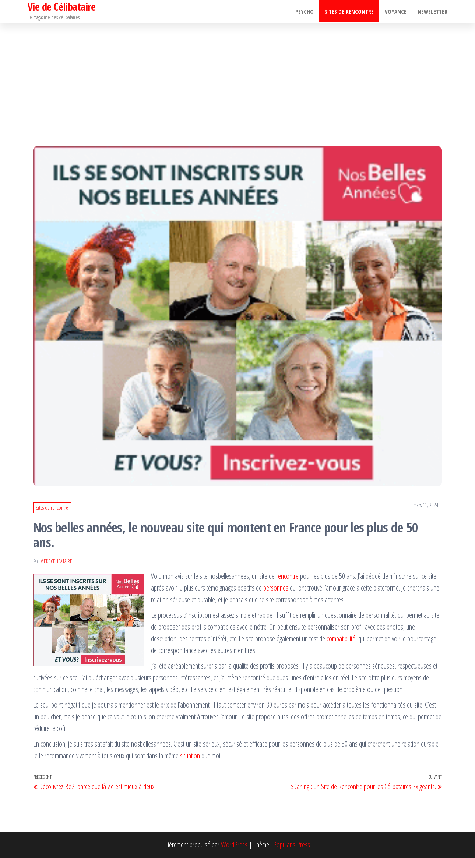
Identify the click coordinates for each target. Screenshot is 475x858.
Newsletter (432, 11)
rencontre (287, 576)
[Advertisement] (237, 78)
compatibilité (341, 639)
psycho (304, 11)
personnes (275, 588)
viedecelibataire (56, 561)
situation (190, 755)
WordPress (234, 845)
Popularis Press (291, 845)
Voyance (396, 11)
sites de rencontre (349, 11)
